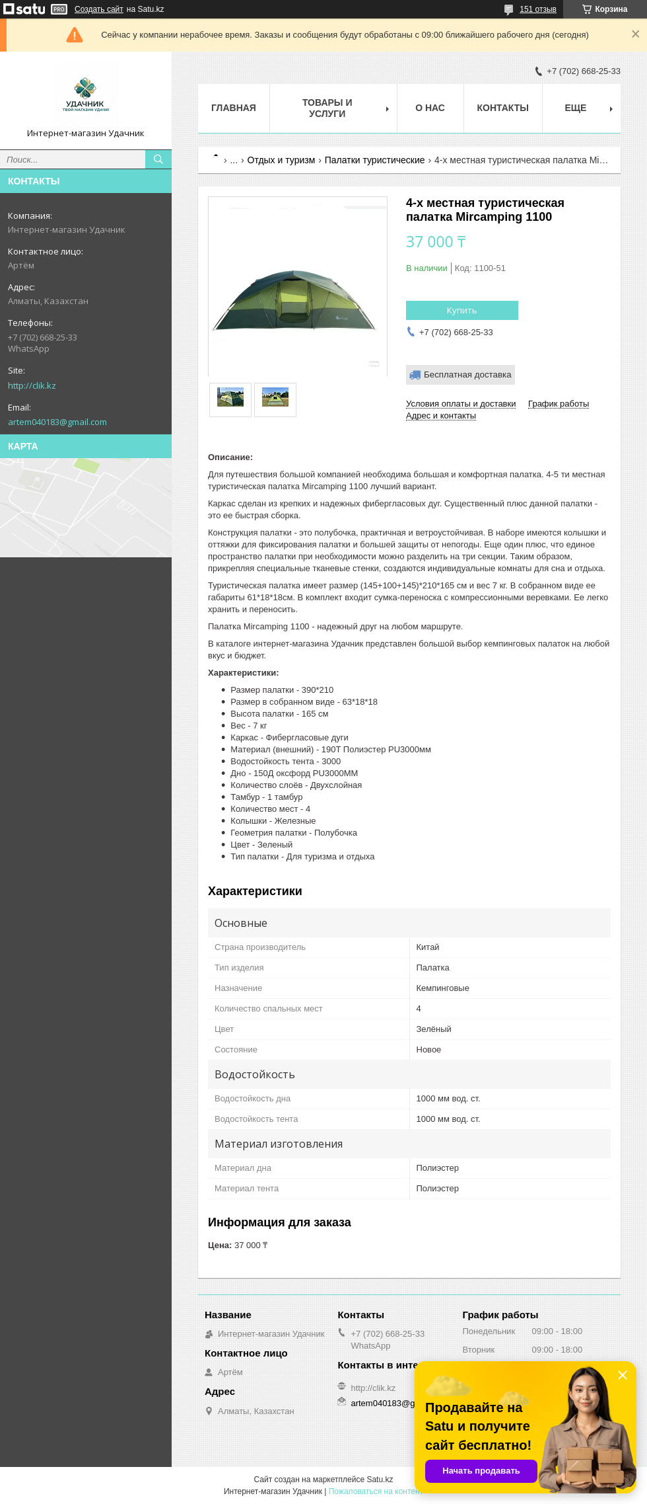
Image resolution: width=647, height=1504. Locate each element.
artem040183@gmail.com (57, 422)
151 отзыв (538, 9)
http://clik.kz (32, 385)
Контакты (503, 107)
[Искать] (158, 159)
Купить (462, 310)
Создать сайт (99, 9)
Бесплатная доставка (468, 374)
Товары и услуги (327, 108)
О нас (430, 107)
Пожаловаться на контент (376, 1491)
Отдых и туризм (282, 160)
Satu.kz (379, 1479)
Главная (233, 107)
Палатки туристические (375, 160)
